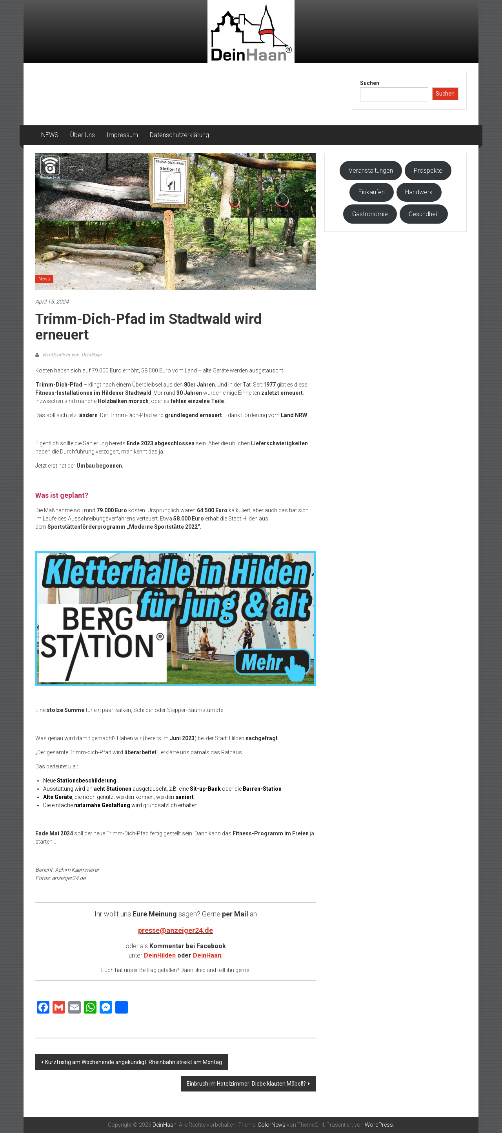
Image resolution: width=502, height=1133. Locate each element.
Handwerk (419, 192)
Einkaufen (371, 192)
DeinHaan (207, 955)
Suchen (369, 83)
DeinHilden (160, 955)
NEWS (49, 135)
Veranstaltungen (371, 170)
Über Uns (82, 135)
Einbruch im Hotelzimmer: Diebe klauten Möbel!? (246, 1084)
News (44, 279)
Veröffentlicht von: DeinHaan (71, 355)
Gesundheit (424, 214)
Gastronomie (370, 214)
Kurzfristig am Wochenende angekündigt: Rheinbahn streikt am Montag (133, 1062)
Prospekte (428, 170)
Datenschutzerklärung (179, 135)
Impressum (122, 135)
